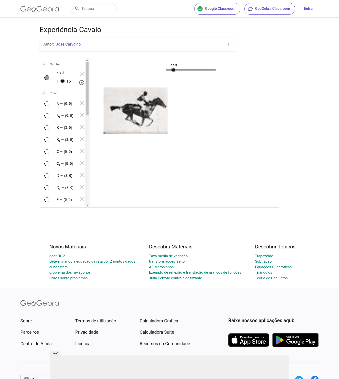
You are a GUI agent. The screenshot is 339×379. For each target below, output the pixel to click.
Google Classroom (216, 9)
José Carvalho (68, 44)
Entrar (309, 8)
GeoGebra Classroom (268, 9)
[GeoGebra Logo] (39, 9)
